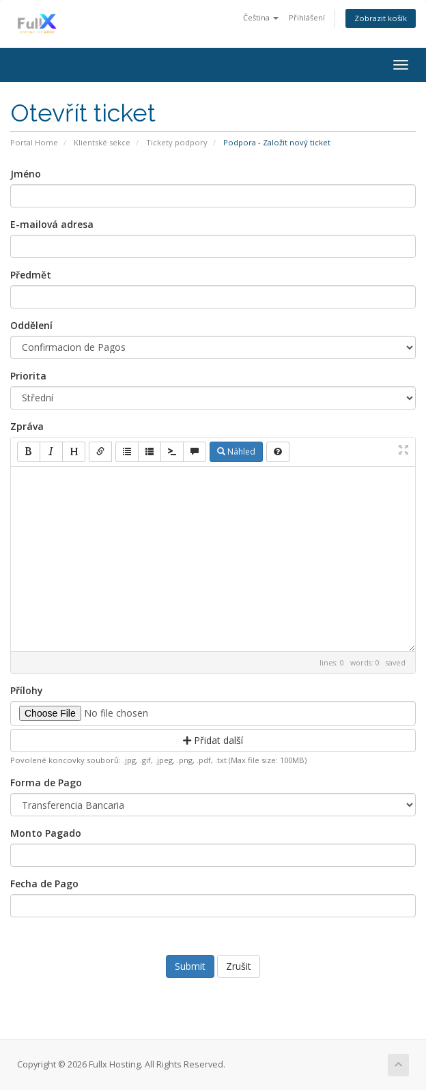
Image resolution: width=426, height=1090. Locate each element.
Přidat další (213, 740)
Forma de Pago (46, 782)
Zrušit (238, 966)
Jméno (25, 173)
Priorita (28, 375)
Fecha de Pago (44, 883)
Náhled (236, 451)
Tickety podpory (177, 142)
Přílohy (26, 690)
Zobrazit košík (380, 18)
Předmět (30, 274)
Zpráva (27, 426)
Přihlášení (307, 17)
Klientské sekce (102, 142)
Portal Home (34, 142)
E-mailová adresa (52, 224)
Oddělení (31, 325)
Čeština (261, 17)
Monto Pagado (45, 833)
